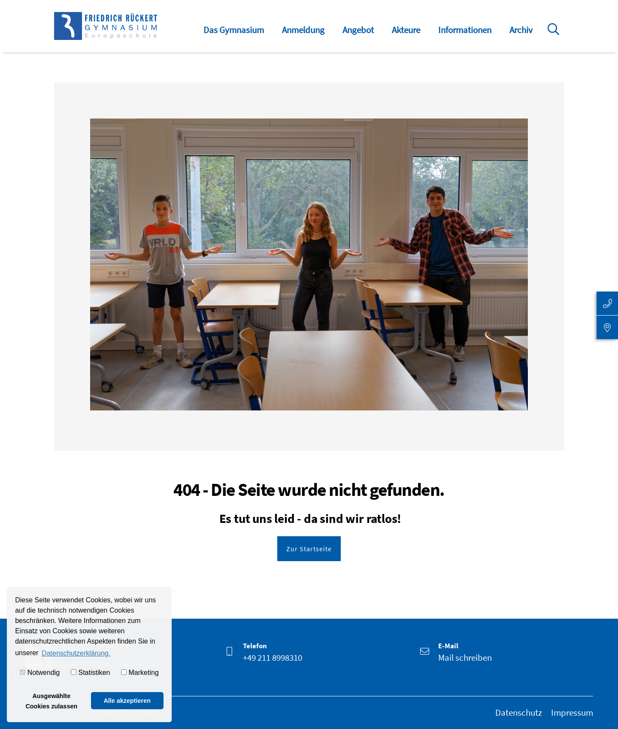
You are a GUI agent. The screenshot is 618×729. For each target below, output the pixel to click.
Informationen (464, 30)
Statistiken (90, 672)
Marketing (140, 672)
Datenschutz (518, 712)
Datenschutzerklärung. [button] (76, 653)
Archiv (521, 30)
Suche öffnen (555, 35)
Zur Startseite (309, 548)
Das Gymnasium (233, 30)
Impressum (572, 712)
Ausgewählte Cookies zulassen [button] (51, 701)
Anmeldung (303, 30)
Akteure (406, 30)
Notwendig (40, 672)
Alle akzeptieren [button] (127, 700)
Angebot (358, 30)
